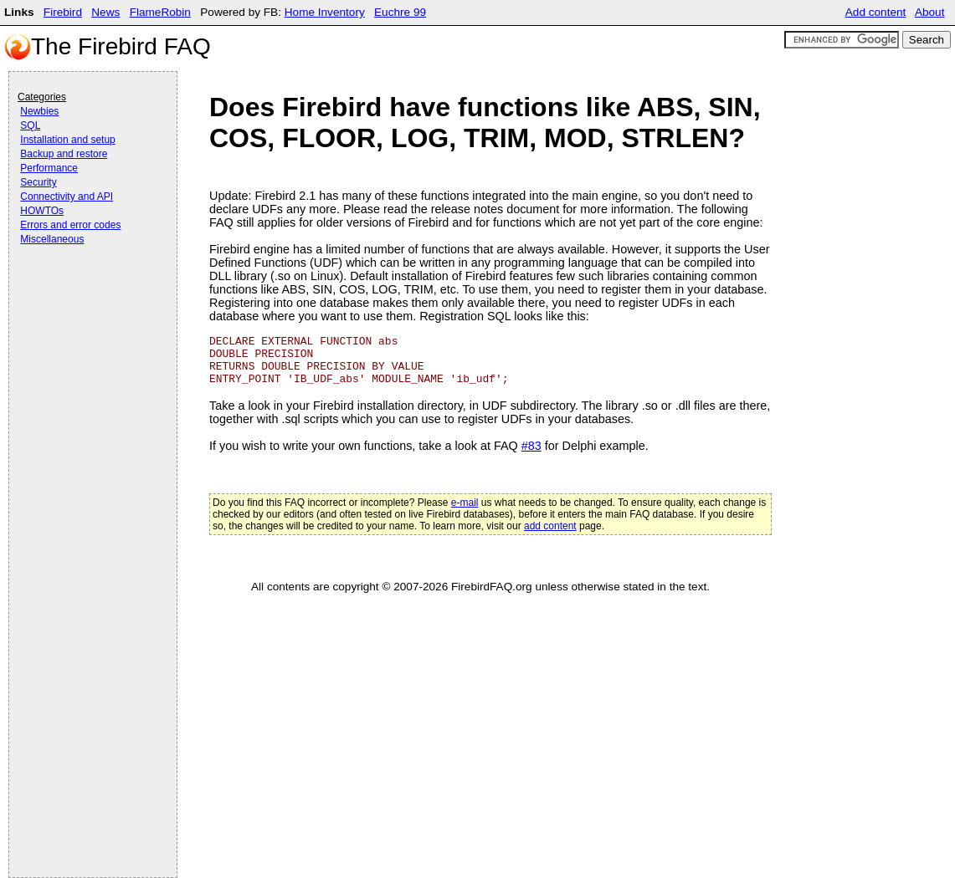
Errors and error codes (70, 225)
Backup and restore (63, 154)
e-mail (465, 502)
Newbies (39, 111)
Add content (875, 12)
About (930, 12)
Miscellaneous (52, 239)
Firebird (63, 12)
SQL (30, 125)
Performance (49, 168)
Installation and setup (67, 139)
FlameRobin (160, 12)
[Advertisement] (84, 294)
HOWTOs (42, 211)
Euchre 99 (400, 12)
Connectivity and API (66, 196)
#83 (531, 445)
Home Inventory (325, 12)
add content (550, 526)
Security (38, 182)
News (105, 12)
